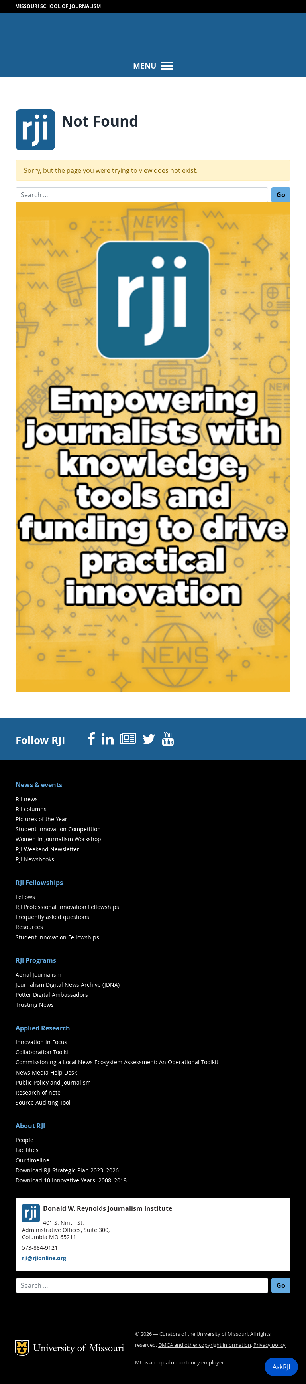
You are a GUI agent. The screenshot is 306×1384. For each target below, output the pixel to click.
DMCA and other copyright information (204, 1345)
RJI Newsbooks (35, 859)
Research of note (38, 1092)
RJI (130, 31)
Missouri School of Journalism (58, 6)
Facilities (27, 1150)
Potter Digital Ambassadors (52, 994)
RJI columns (31, 809)
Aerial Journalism (38, 974)
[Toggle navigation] (153, 65)
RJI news (27, 799)
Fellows (25, 897)
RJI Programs (36, 960)
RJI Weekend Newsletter (47, 849)
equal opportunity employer (190, 1362)
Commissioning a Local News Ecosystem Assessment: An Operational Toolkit (117, 1062)
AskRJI (281, 1366)
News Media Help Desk (46, 1072)
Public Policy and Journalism (53, 1082)
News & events (39, 784)
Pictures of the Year (41, 819)
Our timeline (32, 1160)
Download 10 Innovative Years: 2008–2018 (71, 1180)
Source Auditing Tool (43, 1102)
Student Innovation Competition (58, 829)
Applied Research (43, 1028)
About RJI (30, 1125)
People (24, 1140)
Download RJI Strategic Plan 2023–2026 (67, 1170)
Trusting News (35, 1004)
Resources (29, 927)
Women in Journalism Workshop (58, 839)
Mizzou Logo (25, 30)
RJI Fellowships (39, 882)
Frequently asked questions (52, 917)
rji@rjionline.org (44, 1258)
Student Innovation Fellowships (57, 937)
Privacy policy (269, 1345)
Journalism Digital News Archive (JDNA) (68, 984)
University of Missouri (78, 48)
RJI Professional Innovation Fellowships (67, 907)
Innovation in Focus (41, 1042)
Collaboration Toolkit (43, 1052)
